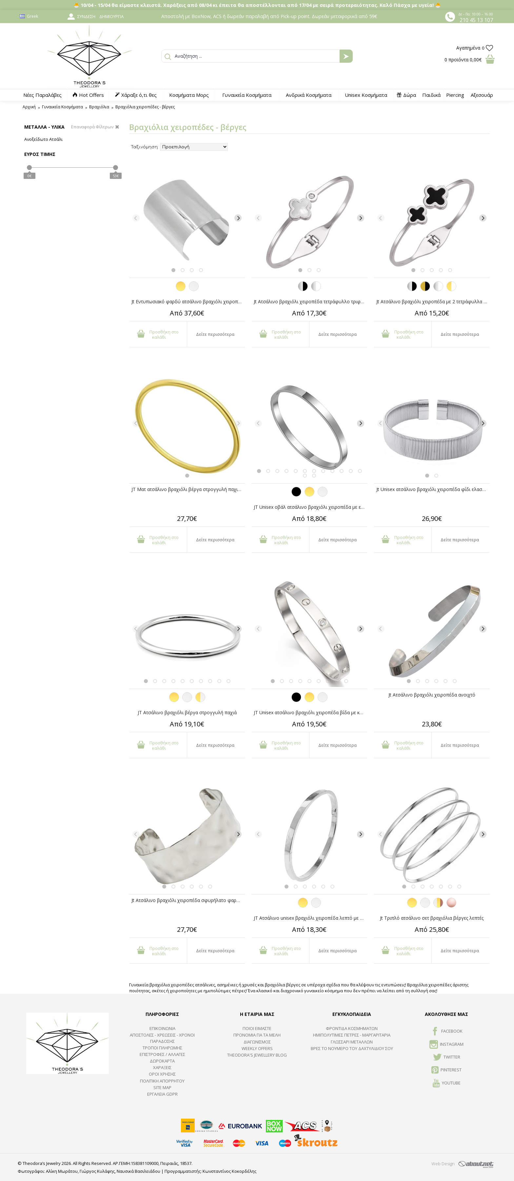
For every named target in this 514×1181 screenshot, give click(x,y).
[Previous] (136, 218)
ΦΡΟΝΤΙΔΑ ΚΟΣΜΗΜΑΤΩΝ (352, 1028)
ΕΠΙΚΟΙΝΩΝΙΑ (162, 1028)
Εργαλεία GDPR (162, 1094)
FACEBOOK (447, 1032)
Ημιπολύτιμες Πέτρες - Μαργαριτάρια (351, 1035)
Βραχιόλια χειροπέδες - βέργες (145, 107)
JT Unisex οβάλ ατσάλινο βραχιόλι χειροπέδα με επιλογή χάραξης (310, 507)
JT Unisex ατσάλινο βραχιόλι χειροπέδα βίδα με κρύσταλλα (310, 712)
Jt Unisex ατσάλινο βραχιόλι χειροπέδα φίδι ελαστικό (433, 489)
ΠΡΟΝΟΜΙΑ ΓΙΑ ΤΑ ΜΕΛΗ (257, 1035)
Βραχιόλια (99, 107)
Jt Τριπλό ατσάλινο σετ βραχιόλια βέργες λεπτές (432, 918)
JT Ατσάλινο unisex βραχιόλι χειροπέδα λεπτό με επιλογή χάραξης (310, 918)
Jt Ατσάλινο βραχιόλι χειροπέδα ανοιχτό (431, 695)
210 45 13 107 (476, 20)
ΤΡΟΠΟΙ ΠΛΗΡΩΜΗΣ (162, 1048)
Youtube (447, 1083)
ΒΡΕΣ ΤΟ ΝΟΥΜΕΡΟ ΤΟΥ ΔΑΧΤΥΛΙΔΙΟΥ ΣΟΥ (352, 1048)
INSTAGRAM (446, 1045)
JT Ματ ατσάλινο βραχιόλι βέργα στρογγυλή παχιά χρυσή (188, 489)
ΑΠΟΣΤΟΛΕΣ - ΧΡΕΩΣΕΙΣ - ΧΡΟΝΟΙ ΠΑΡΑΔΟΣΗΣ (162, 1038)
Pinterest (446, 1070)
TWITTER (446, 1057)
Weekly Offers (257, 1048)
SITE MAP (162, 1087)
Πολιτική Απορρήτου (162, 1081)
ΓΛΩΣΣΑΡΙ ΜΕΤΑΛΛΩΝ (352, 1042)
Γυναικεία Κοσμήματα (62, 107)
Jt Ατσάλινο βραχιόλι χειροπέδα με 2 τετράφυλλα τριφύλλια (433, 301)
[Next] (238, 218)
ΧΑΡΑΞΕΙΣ (162, 1067)
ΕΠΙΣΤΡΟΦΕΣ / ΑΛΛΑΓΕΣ (162, 1054)
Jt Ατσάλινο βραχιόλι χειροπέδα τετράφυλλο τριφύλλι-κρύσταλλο (310, 301)
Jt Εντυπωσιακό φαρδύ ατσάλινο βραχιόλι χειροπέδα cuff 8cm (188, 301)
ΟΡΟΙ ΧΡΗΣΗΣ (162, 1074)
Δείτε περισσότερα (215, 334)
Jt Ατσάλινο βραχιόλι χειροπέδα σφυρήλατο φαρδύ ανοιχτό (188, 900)
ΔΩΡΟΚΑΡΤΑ (162, 1061)
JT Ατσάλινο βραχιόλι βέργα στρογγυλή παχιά (187, 712)
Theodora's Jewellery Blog (257, 1055)
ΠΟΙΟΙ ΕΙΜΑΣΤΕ (257, 1028)
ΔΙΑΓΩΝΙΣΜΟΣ (257, 1042)
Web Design (443, 1164)
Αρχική (29, 107)
